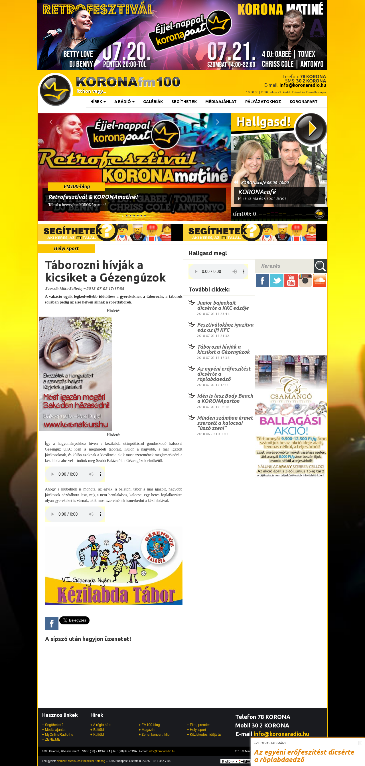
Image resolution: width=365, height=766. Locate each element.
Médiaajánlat (221, 101)
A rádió (124, 101)
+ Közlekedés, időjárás (204, 735)
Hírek (98, 101)
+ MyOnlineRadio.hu (57, 735)
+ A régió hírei (100, 725)
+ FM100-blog (149, 725)
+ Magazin (147, 730)
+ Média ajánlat (54, 730)
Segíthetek (184, 101)
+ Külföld (97, 735)
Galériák (153, 101)
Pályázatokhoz (263, 101)
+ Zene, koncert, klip (154, 735)
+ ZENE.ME (51, 739)
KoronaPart (304, 101)
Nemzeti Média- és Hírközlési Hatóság (81, 761)
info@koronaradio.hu (281, 734)
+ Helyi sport (196, 730)
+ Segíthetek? (52, 725)
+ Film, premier (198, 725)
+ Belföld (97, 730)
